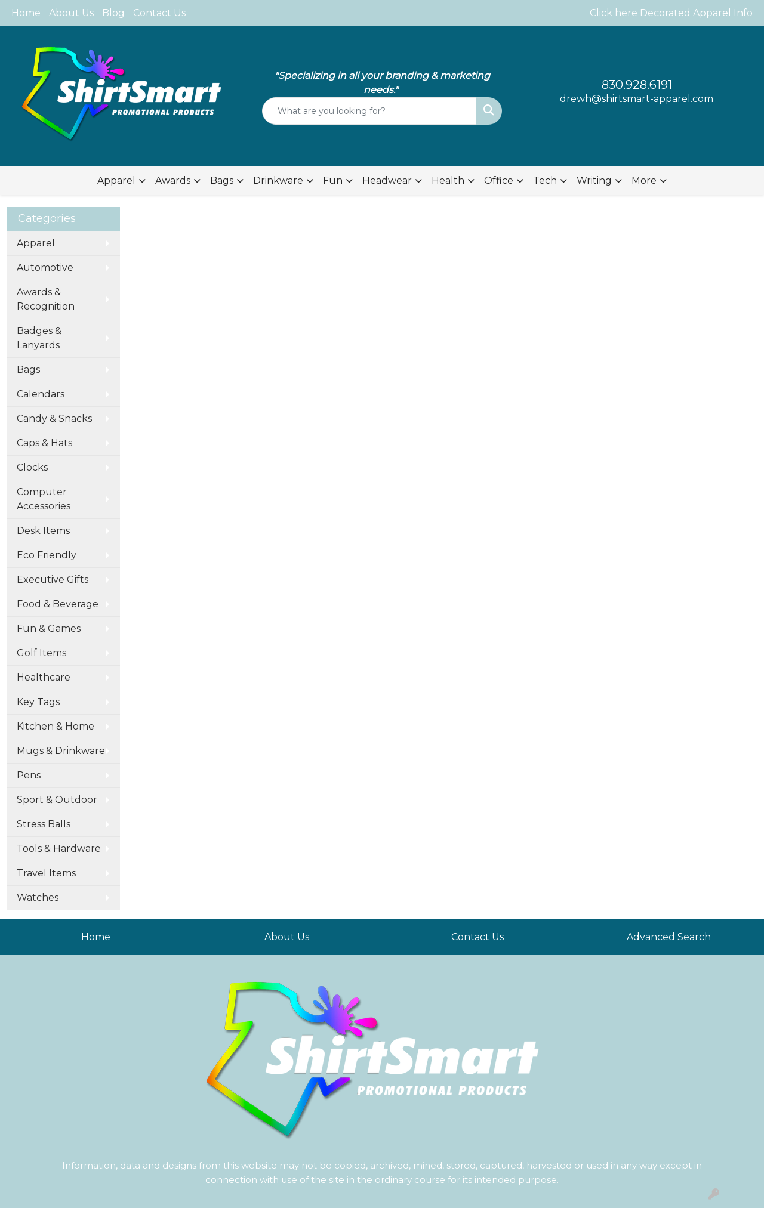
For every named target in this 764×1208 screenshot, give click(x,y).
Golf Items (41, 653)
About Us (71, 12)
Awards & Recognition (46, 299)
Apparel (36, 243)
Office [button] (498, 180)
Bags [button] (221, 180)
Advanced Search (669, 937)
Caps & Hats (44, 443)
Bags (28, 369)
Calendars (40, 394)
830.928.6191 (637, 85)
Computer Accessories (43, 499)
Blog (113, 12)
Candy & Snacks (54, 418)
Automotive (45, 267)
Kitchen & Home (55, 726)
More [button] (644, 180)
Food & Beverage (57, 604)
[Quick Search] (370, 111)
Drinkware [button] (278, 180)
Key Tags (38, 702)
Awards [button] (172, 180)
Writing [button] (594, 180)
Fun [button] (333, 180)
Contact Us (159, 12)
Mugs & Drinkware (61, 750)
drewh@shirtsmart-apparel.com (636, 98)
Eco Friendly (46, 555)
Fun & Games (49, 628)
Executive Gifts (52, 579)
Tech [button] (545, 180)
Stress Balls (43, 824)
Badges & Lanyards (39, 338)
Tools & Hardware (59, 848)
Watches (37, 897)
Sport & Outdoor (57, 799)
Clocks (32, 467)
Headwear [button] (387, 180)
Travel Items (46, 873)
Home (26, 12)
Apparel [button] (116, 180)
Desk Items (43, 530)
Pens (29, 775)
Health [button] (448, 180)
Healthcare (43, 677)
